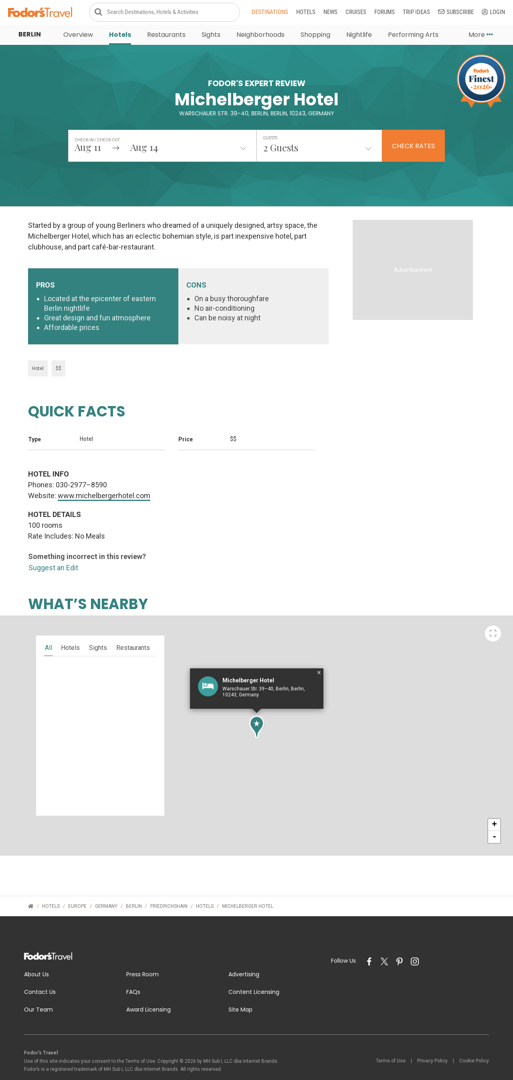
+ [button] (494, 808)
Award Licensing (148, 992)
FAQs (133, 975)
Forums (384, 12)
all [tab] (48, 630)
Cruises (355, 12)
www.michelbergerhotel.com (104, 478)
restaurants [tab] (133, 630)
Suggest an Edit (53, 550)
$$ (58, 351)
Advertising (243, 957)
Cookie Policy (474, 1043)
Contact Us (40, 975)
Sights (211, 35)
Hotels (305, 12)
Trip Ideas (416, 12)
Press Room (142, 957)
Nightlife (359, 35)
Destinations (270, 12)
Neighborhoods (260, 35)
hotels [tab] (70, 630)
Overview (78, 35)
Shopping (315, 35)
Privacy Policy (432, 1043)
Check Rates (413, 147)
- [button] (494, 820)
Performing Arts (413, 35)
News (330, 12)
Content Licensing (253, 975)
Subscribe (456, 12)
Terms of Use (391, 1043)
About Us (36, 957)
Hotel (38, 351)
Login (493, 12)
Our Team (38, 992)
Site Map (240, 992)
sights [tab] (98, 630)
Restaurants (166, 35)
